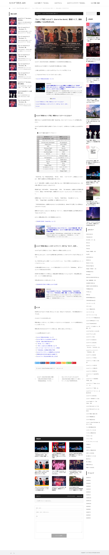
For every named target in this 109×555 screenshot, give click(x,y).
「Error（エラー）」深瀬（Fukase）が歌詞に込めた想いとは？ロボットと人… (92, 101)
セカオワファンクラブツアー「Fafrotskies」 (76, 3)
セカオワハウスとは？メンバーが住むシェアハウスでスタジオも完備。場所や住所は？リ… (93, 60)
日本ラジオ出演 (89, 453)
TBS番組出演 (89, 288)
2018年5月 (88, 518)
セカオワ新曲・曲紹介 (95, 3)
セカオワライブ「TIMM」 (91, 388)
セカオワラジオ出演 (90, 395)
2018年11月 (88, 500)
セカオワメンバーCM (90, 357)
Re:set (87, 274)
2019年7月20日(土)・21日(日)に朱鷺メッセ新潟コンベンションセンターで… (24, 51)
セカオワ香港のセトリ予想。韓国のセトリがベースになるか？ (50, 101)
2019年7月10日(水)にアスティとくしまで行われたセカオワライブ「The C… (25, 60)
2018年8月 (88, 509)
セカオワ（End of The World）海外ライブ (50, 13)
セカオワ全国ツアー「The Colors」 (41, 3)
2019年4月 (88, 486)
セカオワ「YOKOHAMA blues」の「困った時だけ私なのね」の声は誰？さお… (93, 121)
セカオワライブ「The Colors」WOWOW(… (25, 19)
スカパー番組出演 (90, 309)
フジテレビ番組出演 (90, 432)
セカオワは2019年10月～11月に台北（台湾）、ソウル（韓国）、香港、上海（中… (24, 87)
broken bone (88, 234)
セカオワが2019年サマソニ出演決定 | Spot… (25, 92)
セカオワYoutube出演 (90, 323)
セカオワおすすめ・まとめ (91, 331)
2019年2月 (88, 492)
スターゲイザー (89, 312)
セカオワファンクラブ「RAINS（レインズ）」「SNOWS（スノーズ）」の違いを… (93, 80)
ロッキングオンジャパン (91, 441)
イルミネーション (90, 303)
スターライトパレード (90, 314)
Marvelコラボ (89, 263)
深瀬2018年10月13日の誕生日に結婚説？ (46, 354)
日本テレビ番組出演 (90, 450)
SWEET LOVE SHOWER (91, 286)
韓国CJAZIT (88, 464)
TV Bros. (88, 291)
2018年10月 (88, 503)
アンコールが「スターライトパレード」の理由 (48, 348)
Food (87, 248)
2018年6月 (88, 515)
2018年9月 (88, 506)
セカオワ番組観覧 (90, 416)
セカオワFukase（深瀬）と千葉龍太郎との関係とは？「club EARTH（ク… (92, 183)
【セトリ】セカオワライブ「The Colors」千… (24, 28)
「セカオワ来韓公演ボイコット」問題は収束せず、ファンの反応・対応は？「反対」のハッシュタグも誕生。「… (59, 455)
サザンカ (88, 306)
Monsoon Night (89, 265)
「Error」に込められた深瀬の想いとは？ (46, 345)
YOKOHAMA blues (90, 300)
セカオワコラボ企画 (90, 339)
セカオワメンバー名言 (90, 365)
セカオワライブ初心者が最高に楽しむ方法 (47, 356)
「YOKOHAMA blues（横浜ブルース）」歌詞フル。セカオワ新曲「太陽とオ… (93, 39)
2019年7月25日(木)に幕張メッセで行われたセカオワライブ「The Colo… (25, 32)
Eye (87, 245)
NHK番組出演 (89, 271)
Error (87, 242)
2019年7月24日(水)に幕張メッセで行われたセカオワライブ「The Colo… (25, 41)
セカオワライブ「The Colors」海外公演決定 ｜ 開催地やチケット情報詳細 (59, 489)
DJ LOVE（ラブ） (90, 239)
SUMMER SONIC (89, 283)
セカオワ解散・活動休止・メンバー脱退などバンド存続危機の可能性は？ (93, 142)
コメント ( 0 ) (79, 496)
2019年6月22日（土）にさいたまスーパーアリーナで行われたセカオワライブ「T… (24, 78)
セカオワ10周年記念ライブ (91, 320)
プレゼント (88, 435)
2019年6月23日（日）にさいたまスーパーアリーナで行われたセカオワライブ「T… (24, 69)
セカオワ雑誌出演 (90, 419)
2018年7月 (88, 512)
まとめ (38, 106)
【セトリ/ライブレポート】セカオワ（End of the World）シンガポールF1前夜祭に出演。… (42, 489)
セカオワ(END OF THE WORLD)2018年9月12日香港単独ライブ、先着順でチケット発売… (76, 489)
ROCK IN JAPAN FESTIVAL (92, 277)
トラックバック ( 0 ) (71, 496)
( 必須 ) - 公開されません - (42, 512)
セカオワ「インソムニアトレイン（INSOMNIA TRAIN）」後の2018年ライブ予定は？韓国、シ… (42, 455)
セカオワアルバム (58, 3)
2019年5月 (88, 483)
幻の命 (87, 447)
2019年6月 (88, 480)
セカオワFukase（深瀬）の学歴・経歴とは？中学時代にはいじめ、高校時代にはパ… (93, 162)
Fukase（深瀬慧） (90, 251)
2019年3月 (88, 489)
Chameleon (88, 237)
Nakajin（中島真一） (90, 268)
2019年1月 (88, 494)
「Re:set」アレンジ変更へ (43, 343)
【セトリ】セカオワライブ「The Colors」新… (24, 46)
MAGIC (87, 260)
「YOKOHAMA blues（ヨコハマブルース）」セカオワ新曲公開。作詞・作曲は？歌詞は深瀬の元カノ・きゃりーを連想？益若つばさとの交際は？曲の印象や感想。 (64, 229)
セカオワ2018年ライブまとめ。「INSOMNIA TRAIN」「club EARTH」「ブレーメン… (75, 472)
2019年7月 (88, 477)
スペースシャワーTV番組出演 (92, 317)
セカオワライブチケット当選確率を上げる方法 (48, 352)
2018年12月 (88, 497)
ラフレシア (88, 438)
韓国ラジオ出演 (89, 467)
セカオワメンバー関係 (90, 368)
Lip (87, 254)
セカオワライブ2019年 (91, 371)
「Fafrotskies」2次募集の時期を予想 (45, 350)
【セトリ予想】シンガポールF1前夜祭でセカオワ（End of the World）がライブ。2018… (42, 472)
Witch (87, 294)
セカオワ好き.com (17, 3)
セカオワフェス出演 (90, 354)
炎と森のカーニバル (90, 456)
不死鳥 (87, 444)
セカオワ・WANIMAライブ (91, 398)
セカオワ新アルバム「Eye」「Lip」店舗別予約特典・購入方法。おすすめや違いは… (92, 203)
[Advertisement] (59, 398)
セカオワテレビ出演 (90, 342)
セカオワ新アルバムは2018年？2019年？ (46, 339)
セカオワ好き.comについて (91, 406)
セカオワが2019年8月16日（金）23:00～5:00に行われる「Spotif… (24, 96)
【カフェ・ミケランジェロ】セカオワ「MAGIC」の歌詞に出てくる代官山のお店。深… (93, 224)
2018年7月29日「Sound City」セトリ (46, 221)
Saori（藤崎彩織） (90, 280)
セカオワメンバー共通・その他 (92, 360)
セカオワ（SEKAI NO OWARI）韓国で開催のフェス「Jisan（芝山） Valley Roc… (76, 455)
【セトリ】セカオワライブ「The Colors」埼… (24, 64)
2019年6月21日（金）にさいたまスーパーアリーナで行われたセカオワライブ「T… (24, 106)
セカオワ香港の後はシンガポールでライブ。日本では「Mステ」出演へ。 (53, 104)
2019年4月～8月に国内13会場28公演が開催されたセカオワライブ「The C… (25, 24)
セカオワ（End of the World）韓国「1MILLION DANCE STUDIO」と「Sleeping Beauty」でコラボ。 (45, 378)
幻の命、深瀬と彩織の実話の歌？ (45, 341)
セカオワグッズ (89, 336)
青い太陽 (88, 461)
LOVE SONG (89, 257)
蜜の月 (87, 458)
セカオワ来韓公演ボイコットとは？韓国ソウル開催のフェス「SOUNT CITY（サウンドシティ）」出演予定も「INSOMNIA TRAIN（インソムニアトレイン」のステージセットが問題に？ (64, 87)
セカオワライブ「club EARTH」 (92, 374)
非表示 (53, 98)
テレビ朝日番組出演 (90, 427)
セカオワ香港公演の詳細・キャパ (45, 78)
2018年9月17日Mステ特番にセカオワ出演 (47, 284)
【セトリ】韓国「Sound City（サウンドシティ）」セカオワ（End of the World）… (59, 472)
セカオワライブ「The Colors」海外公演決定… (25, 83)
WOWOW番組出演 (90, 297)
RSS (14, 553)
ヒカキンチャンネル (90, 430)
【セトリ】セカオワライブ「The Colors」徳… (24, 55)
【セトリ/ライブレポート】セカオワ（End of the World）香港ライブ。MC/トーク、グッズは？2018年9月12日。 (71, 378)
